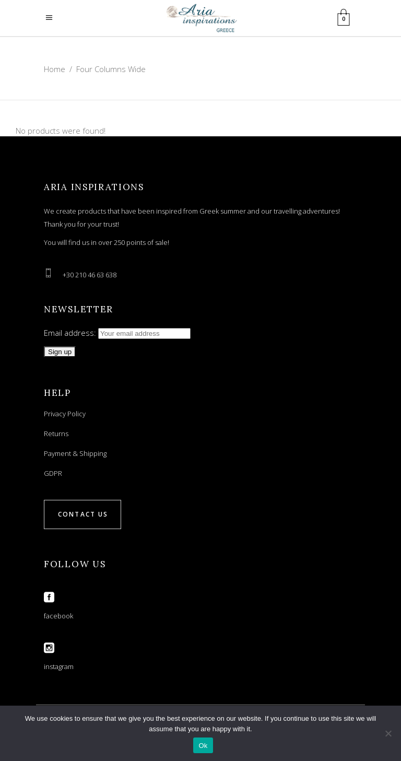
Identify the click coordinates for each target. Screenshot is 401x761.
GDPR (53, 473)
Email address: (117, 332)
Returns (56, 433)
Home (54, 69)
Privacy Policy (65, 413)
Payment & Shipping (75, 453)
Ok (202, 746)
